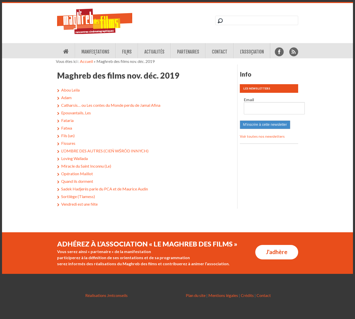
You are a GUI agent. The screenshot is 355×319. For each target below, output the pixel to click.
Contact (219, 52)
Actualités (154, 52)
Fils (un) (68, 135)
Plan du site (196, 295)
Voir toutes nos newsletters (262, 136)
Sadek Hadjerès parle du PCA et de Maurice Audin (104, 188)
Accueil (86, 61)
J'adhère (277, 252)
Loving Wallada (74, 158)
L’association (252, 52)
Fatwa (66, 128)
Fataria (67, 120)
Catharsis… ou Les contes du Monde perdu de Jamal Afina (110, 105)
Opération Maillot (77, 173)
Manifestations (95, 52)
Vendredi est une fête (79, 204)
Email (249, 99)
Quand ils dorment (77, 181)
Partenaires (188, 52)
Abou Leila (70, 89)
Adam (66, 97)
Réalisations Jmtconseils (106, 295)
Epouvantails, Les (76, 112)
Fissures (68, 143)
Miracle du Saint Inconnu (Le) (86, 166)
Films (127, 52)
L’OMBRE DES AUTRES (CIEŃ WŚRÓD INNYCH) (104, 150)
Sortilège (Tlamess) (78, 196)
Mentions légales (223, 295)
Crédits (247, 295)
